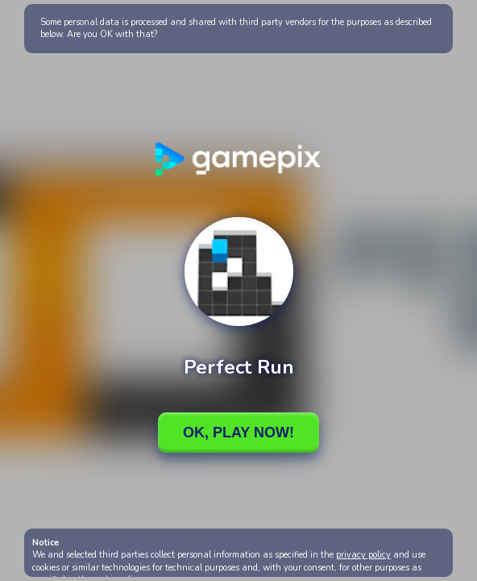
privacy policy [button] (363, 555)
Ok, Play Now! (238, 432)
